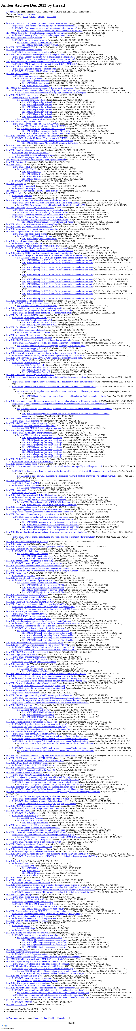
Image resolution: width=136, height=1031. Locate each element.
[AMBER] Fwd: (13, 861)
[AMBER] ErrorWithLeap (17, 811)
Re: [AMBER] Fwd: (20, 863)
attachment (51, 16)
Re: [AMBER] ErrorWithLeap (25, 813)
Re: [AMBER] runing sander (24, 492)
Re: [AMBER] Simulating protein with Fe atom (32, 846)
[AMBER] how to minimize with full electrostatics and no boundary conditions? (40, 988)
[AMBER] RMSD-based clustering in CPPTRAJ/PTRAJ (30, 758)
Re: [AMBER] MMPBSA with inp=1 (27, 707)
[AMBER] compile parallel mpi (19, 241)
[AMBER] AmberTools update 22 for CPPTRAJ (27, 595)
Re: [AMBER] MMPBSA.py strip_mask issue (26, 616)
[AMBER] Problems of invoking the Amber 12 (26, 768)
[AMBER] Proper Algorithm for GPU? (23, 611)
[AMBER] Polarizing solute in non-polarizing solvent (29, 839)
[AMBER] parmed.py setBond (25, 97)
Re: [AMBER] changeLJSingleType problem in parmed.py (37, 563)
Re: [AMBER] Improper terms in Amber (29, 657)
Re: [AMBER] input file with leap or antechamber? (33, 851)
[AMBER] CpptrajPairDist (17, 664)
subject (41, 16)
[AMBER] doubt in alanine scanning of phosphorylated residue (33, 796)
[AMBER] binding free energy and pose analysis (27, 933)
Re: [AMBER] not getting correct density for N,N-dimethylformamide (42, 310)
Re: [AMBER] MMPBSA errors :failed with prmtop (34, 425)
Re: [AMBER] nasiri (20, 148)
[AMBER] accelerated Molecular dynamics (24, 335)
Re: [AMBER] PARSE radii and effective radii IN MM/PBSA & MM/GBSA (39, 61)
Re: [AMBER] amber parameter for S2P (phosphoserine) (36, 827)
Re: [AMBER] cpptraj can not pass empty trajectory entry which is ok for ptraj (45, 779)
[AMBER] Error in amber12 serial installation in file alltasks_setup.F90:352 (38, 200)
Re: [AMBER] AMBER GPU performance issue (32, 461)
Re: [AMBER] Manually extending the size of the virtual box (38, 628)
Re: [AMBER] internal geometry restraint (24, 38)
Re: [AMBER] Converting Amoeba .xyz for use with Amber (37, 210)
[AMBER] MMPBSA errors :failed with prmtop (26, 423)
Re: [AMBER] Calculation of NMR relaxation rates (34, 69)
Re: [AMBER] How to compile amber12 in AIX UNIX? (36, 124)
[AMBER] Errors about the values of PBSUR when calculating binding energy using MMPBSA (47, 854)
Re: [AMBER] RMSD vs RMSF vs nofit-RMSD (32, 901)
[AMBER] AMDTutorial (16, 949)
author (25, 16)
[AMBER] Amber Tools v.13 (18, 360)
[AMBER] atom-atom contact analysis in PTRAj (27, 541)
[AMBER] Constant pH (16, 162)
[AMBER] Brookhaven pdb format (21, 327)
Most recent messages (27, 14)
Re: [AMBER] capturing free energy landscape (32, 433)
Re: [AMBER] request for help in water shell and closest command (40, 964)
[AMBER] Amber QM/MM (18, 480)
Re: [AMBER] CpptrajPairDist (25, 666)
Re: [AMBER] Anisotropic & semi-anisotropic (32, 303)
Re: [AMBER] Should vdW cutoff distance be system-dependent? (40, 248)
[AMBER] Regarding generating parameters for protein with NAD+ (35, 509)
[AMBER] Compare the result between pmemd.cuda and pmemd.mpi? (36, 54)
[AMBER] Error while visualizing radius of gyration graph (31, 683)
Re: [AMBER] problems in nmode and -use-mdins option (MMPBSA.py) (43, 835)
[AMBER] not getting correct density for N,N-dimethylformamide (34, 308)
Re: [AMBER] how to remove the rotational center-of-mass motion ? (41, 568)
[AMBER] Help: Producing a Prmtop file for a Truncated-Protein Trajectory (38, 621)
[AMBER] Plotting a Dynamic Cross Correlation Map (29, 227)
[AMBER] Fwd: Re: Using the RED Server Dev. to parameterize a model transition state (44, 358)
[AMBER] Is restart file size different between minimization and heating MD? (39, 676)
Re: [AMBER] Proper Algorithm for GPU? (30, 614)
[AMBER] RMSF (14, 164)
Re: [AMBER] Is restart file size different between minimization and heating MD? (47, 678)
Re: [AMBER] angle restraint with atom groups (32, 978)
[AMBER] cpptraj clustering (18, 894)
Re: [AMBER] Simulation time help (27, 551)
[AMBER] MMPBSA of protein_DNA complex (26, 659)
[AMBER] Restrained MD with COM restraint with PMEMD (32, 136)
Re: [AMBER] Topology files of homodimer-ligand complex (32, 191)
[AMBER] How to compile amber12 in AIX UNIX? (28, 121)
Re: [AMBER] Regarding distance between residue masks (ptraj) (39, 724)
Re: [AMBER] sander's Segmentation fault (30, 954)
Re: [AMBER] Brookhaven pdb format (28, 330)
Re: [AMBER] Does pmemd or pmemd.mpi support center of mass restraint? (44, 26)
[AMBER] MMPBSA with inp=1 (20, 705)
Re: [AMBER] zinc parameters (25, 76)
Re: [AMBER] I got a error (23, 575)
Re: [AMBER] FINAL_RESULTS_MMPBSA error (34, 765)
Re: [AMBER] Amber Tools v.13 (26, 362)
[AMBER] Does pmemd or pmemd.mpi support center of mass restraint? (37, 23)
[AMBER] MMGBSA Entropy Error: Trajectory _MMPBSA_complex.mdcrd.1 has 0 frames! (46, 673)
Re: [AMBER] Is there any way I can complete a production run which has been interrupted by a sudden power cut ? (61, 471)
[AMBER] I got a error (16, 544)
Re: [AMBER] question (22, 195)
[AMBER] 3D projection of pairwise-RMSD (25, 578)
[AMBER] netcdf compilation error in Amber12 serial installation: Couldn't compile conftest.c (46, 377)
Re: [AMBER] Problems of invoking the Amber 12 (33, 770)
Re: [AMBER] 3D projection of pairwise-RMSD (32, 580)
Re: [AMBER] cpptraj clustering (25, 897)
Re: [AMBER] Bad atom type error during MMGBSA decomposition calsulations (46, 698)
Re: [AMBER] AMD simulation (25, 693)
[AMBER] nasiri (13, 145)
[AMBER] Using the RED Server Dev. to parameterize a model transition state (39, 253)
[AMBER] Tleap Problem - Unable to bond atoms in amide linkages (35, 966)
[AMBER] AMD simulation (18, 690)
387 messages (12, 12)
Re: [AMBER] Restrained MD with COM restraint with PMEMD (39, 138)
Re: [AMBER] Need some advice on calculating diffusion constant (34, 642)
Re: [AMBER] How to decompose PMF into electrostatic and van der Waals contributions (44, 736)
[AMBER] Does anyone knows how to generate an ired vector (32, 514)
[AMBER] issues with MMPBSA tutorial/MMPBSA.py (30, 602)
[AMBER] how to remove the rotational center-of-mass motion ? (34, 566)
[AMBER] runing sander (16, 490)
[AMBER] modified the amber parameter (24, 880)
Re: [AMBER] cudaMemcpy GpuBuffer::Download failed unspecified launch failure (48, 789)
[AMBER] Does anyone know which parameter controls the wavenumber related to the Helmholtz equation (52, 401)
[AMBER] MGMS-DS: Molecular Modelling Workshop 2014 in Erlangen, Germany (42, 571)
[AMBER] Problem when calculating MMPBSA (27, 916)
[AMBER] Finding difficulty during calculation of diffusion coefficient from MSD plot (43, 957)
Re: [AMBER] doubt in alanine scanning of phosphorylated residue (40, 799)
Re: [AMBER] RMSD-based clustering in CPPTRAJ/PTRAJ (38, 760)
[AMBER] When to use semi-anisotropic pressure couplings (32, 224)
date (33, 16)
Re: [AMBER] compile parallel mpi (27, 243)
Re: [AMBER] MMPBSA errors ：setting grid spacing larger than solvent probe (46, 343)
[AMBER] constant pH (16, 183)
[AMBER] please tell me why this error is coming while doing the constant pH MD (41, 353)
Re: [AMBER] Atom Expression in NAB (29, 317)
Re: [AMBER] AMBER (22, 1002)
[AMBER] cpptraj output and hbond (21, 464)
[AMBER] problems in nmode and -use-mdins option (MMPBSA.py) (35, 832)
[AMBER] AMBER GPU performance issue (25, 459)
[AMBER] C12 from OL (16, 1004)
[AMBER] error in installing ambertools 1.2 (25, 597)
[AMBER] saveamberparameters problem (24, 50)
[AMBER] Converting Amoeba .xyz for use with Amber (30, 207)
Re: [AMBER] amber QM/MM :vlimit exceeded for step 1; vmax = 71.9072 (44, 647)
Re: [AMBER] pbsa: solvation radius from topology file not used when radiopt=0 (41, 88)
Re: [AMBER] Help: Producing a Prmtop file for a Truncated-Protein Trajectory (46, 623)
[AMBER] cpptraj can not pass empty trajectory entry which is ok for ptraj (38, 777)
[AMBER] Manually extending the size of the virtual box (30, 626)
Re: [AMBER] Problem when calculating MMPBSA (34, 918)
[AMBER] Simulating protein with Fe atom (25, 844)
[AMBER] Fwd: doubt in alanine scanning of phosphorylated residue (46, 803)
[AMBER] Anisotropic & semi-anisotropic (24, 301)
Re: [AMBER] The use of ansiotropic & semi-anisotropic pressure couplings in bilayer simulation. (53, 537)
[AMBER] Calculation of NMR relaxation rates (26, 66)
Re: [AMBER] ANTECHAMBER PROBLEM (31, 775)
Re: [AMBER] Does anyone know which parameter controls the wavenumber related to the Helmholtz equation (59, 404)
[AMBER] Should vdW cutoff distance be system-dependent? (32, 246)
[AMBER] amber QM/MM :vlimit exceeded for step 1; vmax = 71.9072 (37, 645)
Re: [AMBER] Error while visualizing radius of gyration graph (38, 685)
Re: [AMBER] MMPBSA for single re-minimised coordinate (38, 808)
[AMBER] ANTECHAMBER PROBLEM (24, 772)
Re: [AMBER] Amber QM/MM (25, 483)
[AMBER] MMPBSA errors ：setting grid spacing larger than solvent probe (38, 340)
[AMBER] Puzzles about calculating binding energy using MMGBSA (36, 604)
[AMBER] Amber (14, 878)
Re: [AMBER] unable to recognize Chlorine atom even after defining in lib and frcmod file (50, 887)
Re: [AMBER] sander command (25, 421)
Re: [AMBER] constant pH (23, 186)
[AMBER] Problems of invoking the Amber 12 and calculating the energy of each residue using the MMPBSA (53, 791)
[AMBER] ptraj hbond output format (22, 231)
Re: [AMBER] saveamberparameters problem (31, 52)
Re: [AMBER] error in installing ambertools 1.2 (32, 599)
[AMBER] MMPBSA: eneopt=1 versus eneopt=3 (27, 652)
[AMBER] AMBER (14, 1000)
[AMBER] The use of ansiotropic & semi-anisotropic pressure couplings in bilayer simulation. (46, 532)
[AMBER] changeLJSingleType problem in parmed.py (29, 561)
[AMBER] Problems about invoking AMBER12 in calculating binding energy (39, 911)
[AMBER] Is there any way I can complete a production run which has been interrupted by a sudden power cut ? (54, 466)
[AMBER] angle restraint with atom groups (24, 976)
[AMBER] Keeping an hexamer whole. (23, 150)
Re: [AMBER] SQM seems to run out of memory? (33, 985)
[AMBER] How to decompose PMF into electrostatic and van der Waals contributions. (43, 700)
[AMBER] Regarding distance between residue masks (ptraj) (32, 722)
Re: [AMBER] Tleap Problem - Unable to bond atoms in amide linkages (42, 968)
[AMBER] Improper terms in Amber (22, 654)
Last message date (14, 1009)
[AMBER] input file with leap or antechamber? (26, 849)
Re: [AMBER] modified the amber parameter (31, 882)
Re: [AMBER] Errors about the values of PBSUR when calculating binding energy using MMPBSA (54, 856)
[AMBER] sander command (18, 418)
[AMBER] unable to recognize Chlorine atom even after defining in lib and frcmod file (43, 885)
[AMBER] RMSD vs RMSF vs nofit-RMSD (25, 899)
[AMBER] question (14, 193)
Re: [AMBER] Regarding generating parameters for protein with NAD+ (42, 512)
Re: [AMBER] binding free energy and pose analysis (34, 935)
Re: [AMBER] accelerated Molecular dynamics (32, 337)
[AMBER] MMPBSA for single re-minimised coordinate (30, 806)
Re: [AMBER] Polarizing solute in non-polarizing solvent (36, 842)
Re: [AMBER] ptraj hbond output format (29, 234)
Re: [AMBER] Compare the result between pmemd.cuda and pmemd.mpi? (43, 57)
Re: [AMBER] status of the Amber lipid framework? (34, 734)
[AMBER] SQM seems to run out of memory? (26, 983)
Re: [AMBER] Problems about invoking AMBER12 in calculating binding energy (46, 913)
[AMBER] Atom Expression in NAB (22, 315)
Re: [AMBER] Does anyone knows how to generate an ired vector (40, 517)
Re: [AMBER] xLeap (21, 925)
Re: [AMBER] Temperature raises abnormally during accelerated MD (36, 160)
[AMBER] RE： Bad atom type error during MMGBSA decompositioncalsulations (41, 755)
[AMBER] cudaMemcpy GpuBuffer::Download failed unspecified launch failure (40, 787)
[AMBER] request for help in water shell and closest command (33, 961)
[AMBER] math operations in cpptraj (22, 348)
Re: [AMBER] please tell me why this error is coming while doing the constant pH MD (49, 355)
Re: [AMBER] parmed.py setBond (31, 100)
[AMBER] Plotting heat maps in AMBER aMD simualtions (31, 495)
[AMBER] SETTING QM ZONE (20, 47)
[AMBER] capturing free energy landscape (24, 430)
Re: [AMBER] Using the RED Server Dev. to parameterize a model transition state (47, 255)
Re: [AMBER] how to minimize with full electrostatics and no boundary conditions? (48, 990)
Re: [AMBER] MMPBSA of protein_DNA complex (34, 661)
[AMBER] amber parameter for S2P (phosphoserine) (28, 825)
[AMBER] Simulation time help (20, 549)
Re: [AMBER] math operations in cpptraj (29, 351)
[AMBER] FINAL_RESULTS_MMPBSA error (26, 763)
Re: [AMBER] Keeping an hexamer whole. (30, 152)
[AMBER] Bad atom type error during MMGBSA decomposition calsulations (39, 695)
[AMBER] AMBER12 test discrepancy (23, 95)
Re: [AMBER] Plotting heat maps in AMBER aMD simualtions (39, 497)
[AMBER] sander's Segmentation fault (22, 952)
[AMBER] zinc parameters (17, 73)
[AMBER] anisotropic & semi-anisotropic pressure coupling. (32, 229)
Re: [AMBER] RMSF (21, 167)
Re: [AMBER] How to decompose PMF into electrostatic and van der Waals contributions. (50, 703)
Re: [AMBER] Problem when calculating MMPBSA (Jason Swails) (35, 959)
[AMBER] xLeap (13, 923)
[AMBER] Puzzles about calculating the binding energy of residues (35, 546)
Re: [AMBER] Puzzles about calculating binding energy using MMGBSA (43, 606)
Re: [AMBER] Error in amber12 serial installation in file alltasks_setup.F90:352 (46, 203)
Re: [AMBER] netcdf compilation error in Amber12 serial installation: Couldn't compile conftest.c (53, 382)
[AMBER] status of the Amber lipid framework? (27, 731)
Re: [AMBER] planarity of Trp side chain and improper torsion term (35, 33)
